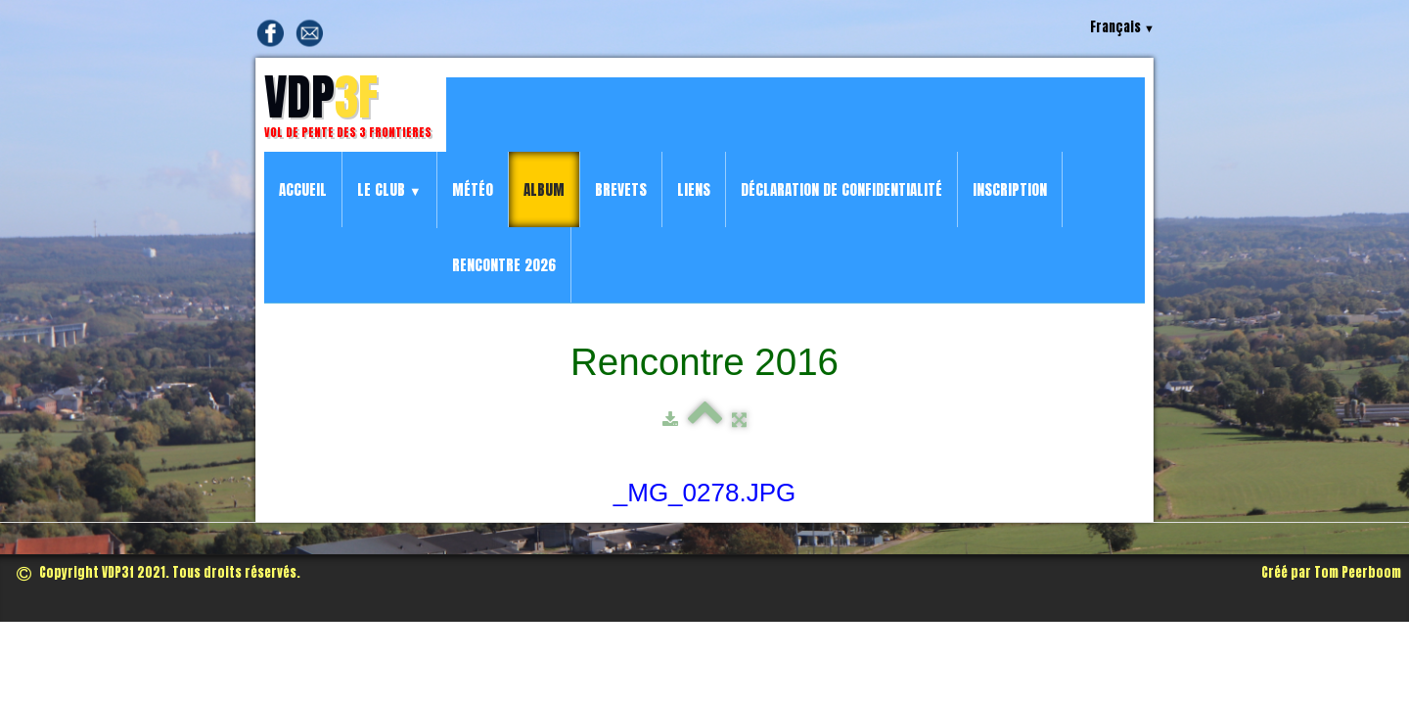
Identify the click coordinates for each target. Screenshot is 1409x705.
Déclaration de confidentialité (841, 189)
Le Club (389, 189)
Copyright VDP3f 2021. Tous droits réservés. (158, 572)
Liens (693, 189)
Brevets (621, 189)
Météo (472, 189)
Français (1122, 27)
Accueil (303, 189)
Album (544, 189)
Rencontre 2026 (504, 265)
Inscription (1010, 189)
